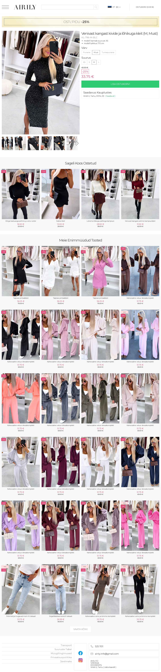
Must (96, 52)
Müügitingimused (61, 653)
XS (84, 62)
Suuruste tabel (63, 649)
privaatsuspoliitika (61, 657)
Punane (86, 52)
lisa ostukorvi (120, 84)
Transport (66, 645)
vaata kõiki (80, 629)
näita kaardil (110, 667)
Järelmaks (66, 661)
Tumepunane (108, 52)
